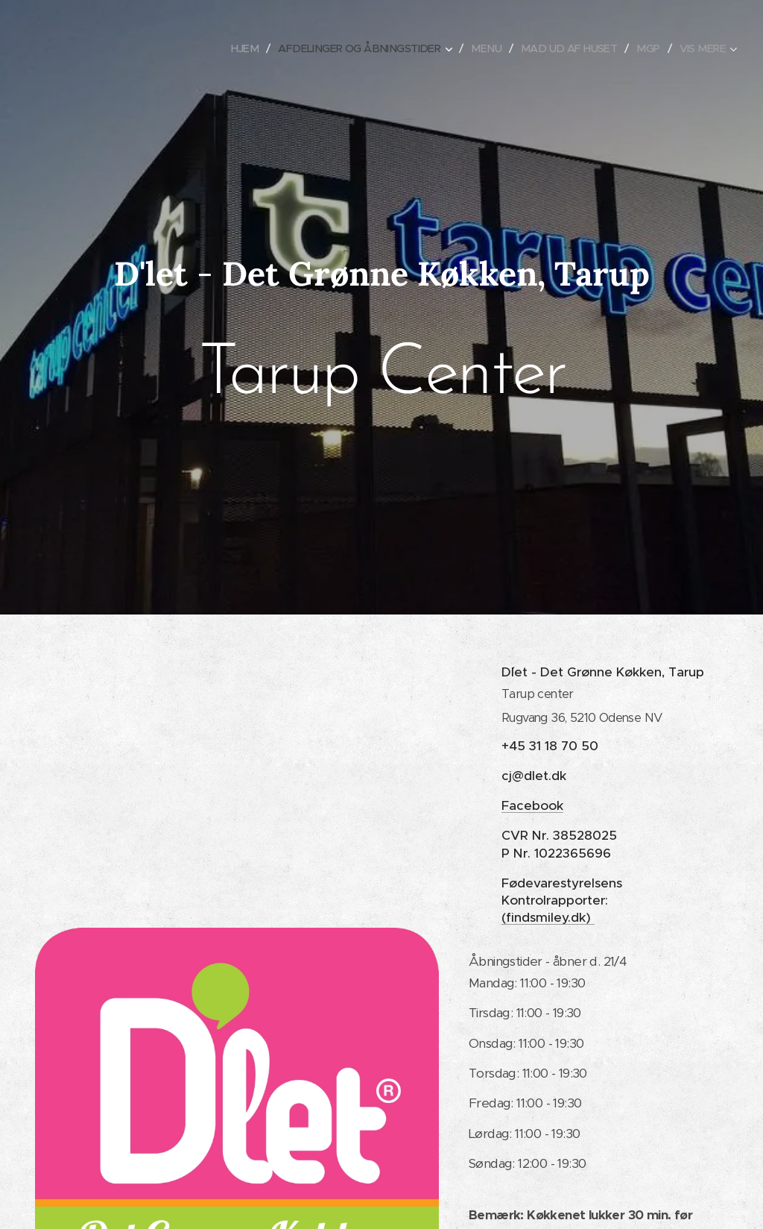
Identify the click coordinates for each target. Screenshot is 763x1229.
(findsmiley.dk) (548, 917)
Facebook (532, 805)
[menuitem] (224, 48)
